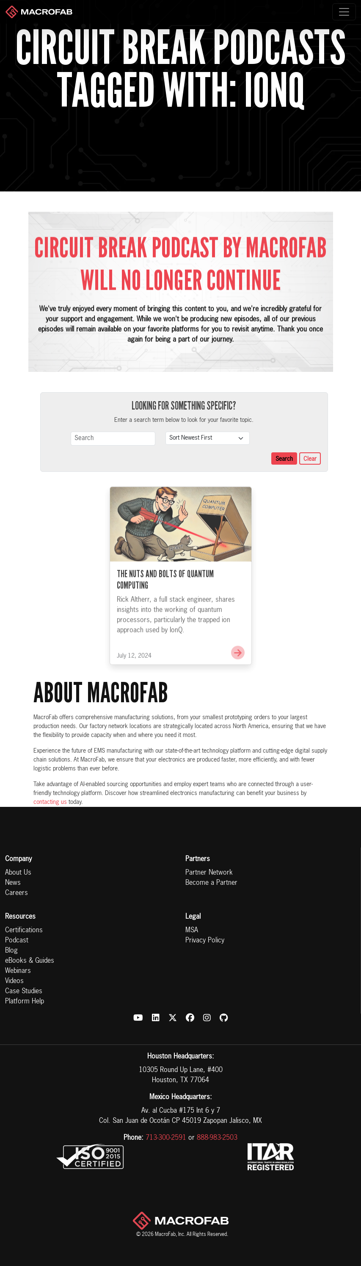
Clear (310, 459)
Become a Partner (211, 883)
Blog (11, 950)
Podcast (16, 940)
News (13, 883)
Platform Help (24, 1001)
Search (284, 459)
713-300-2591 (166, 1138)
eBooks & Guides (29, 961)
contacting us (50, 802)
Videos (14, 981)
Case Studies (23, 991)
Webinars (18, 971)
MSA (191, 930)
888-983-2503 (217, 1138)
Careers (16, 893)
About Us (18, 873)
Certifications (24, 930)
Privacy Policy (204, 940)
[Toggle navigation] (344, 11)
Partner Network (209, 873)
